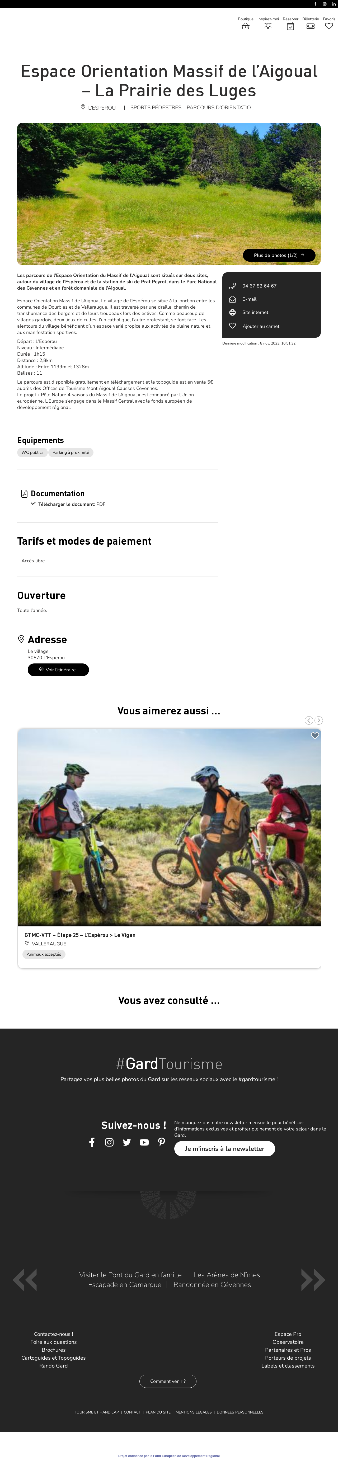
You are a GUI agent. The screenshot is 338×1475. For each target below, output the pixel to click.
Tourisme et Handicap (97, 1412)
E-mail (249, 299)
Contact (132, 1412)
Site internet (255, 312)
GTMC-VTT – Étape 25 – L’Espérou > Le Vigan (80, 934)
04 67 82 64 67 (259, 286)
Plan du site (158, 1412)
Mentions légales (194, 1412)
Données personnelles (240, 1412)
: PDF (99, 504)
